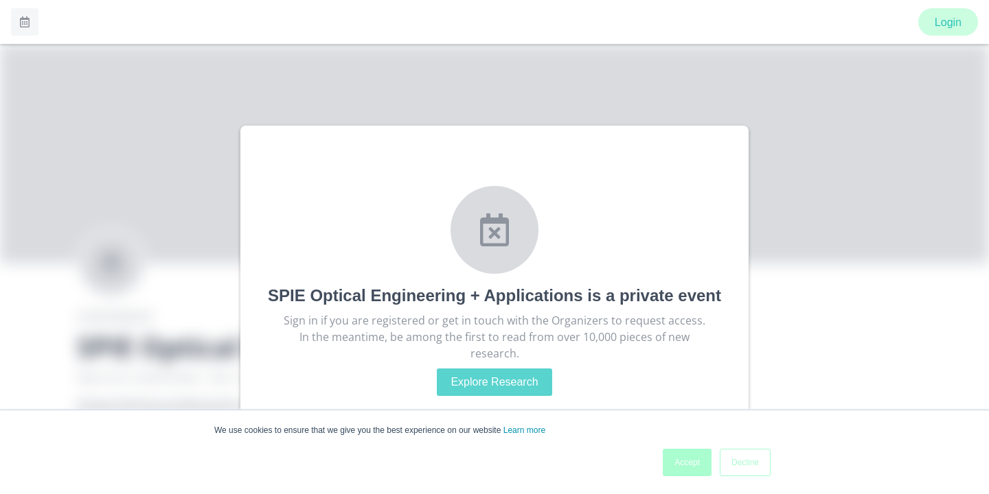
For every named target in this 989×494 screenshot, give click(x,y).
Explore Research (494, 382)
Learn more (524, 430)
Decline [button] (745, 462)
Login (948, 22)
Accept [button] (687, 462)
